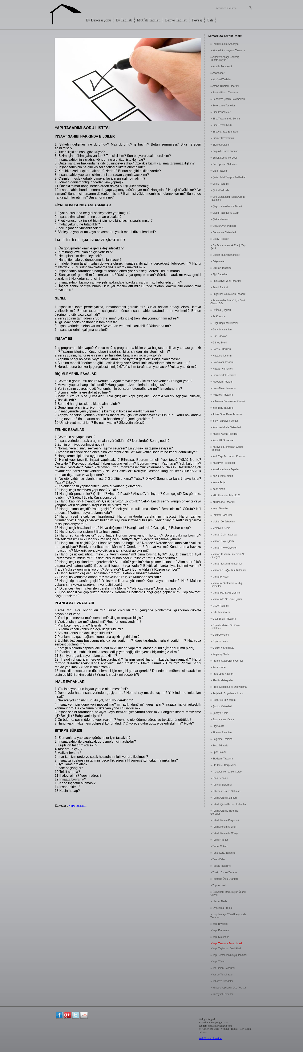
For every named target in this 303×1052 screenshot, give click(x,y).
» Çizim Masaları (219, 219)
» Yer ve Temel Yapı (221, 974)
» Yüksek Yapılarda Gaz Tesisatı (228, 987)
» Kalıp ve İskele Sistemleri (225, 427)
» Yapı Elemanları (220, 930)
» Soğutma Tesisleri (221, 739)
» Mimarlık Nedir (219, 576)
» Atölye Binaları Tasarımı (224, 86)
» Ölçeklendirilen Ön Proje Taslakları (225, 627)
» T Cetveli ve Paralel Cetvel (226, 771)
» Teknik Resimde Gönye (224, 833)
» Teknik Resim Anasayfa (224, 43)
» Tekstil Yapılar (219, 839)
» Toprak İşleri (218, 885)
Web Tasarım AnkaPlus (210, 1038)
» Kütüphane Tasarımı (222, 502)
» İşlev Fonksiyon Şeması (224, 420)
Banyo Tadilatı (176, 20)
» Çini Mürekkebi (219, 190)
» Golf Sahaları (218, 336)
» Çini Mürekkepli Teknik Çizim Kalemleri (227, 198)
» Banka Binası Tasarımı (224, 92)
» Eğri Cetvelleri (219, 274)
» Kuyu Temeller (219, 508)
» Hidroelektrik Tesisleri (223, 375)
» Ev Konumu (218, 316)
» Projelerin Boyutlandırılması (226, 693)
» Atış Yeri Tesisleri (220, 79)
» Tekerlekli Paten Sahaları (225, 791)
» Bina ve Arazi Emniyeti (224, 131)
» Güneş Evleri (218, 342)
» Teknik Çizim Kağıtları (223, 797)
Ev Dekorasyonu (98, 20)
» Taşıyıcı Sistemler (221, 784)
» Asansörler (217, 73)
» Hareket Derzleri (220, 349)
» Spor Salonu (218, 752)
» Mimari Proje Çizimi (222, 541)
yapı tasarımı (77, 805)
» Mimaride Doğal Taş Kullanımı (228, 570)
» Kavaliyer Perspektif (222, 462)
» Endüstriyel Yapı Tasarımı (225, 281)
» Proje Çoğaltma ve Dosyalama (228, 686)
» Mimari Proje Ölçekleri (223, 547)
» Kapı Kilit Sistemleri (222, 440)
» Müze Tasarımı (219, 605)
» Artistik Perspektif (221, 66)
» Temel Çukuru (219, 846)
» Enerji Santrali (219, 287)
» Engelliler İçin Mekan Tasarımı (228, 294)
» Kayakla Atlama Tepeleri (224, 469)
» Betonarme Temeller (222, 105)
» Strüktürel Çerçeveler (223, 765)
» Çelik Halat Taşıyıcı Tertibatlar (228, 177)
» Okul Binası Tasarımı (223, 618)
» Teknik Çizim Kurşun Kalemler (228, 804)
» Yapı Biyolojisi (219, 923)
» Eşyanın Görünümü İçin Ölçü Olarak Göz (227, 302)
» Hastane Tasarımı (221, 355)
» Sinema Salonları (221, 732)
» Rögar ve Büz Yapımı (223, 699)
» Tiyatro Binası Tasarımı (224, 872)
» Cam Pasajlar (219, 170)
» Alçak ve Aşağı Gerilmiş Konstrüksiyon (224, 58)
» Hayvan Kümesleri (221, 368)
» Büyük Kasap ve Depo (224, 157)
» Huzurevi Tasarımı (221, 394)
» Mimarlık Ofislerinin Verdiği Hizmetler (226, 585)
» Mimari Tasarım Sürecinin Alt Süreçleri (227, 556)
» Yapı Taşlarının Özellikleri (225, 948)
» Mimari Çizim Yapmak (223, 534)
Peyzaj (197, 20)
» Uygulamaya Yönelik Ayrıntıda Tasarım (228, 916)
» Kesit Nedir (217, 489)
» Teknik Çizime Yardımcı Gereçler (224, 812)
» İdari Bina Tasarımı (222, 407)
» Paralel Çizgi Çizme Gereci (226, 660)
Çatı (210, 20)
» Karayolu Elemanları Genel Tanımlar (226, 448)
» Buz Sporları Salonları (223, 164)
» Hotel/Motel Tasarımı (223, 388)
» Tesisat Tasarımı (220, 865)
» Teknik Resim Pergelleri (224, 820)
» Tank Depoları (219, 778)
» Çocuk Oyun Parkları (223, 225)
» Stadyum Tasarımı (221, 758)
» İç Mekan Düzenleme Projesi (227, 401)
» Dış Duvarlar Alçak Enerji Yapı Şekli (228, 247)
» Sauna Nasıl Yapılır (222, 719)
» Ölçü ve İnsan (219, 641)
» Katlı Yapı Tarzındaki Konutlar (228, 456)
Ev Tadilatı (124, 20)
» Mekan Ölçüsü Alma (222, 521)
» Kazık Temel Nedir (221, 475)
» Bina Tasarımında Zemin (225, 118)
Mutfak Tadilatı (149, 20)
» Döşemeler (217, 261)
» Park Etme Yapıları (222, 673)
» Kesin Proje (217, 482)
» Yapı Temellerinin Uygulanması (228, 955)
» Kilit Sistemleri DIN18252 (225, 495)
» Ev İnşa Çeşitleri (220, 310)
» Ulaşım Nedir (218, 901)
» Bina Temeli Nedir (221, 125)
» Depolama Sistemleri (223, 232)
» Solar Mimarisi (219, 745)
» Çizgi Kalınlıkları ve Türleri (226, 206)
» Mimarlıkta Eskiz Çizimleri (225, 592)
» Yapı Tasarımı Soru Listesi (226, 943)
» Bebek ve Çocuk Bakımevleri (227, 99)
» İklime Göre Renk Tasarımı (226, 414)
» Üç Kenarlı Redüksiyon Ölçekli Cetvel (228, 893)
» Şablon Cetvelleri (221, 706)
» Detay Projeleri (219, 238)
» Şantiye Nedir (219, 712)
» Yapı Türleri (217, 961)
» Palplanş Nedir (219, 654)
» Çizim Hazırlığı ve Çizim (224, 212)
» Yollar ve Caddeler (221, 981)
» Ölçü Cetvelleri (219, 634)
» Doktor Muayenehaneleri (225, 254)
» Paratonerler (218, 667)
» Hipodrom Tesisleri (221, 381)
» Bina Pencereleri (220, 112)
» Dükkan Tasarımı (220, 267)
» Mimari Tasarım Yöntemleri (226, 563)
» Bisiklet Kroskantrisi (222, 138)
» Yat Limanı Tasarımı (222, 968)
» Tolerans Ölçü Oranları (224, 878)
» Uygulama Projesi (221, 907)
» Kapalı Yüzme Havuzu (224, 433)
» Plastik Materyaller (221, 680)
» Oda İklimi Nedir (220, 612)
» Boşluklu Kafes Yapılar (224, 151)
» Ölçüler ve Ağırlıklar (222, 647)
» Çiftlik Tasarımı (219, 183)
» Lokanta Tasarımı (221, 515)
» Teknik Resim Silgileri (223, 826)
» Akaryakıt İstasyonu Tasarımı (227, 50)
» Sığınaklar (217, 726)
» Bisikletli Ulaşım (220, 144)
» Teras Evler (217, 859)
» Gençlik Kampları (221, 329)
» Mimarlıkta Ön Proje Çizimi (226, 599)
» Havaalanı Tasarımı (222, 362)
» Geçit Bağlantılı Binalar (224, 323)
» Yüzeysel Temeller (221, 994)
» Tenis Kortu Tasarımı (222, 852)
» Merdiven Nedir (220, 528)
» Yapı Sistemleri (219, 936)
